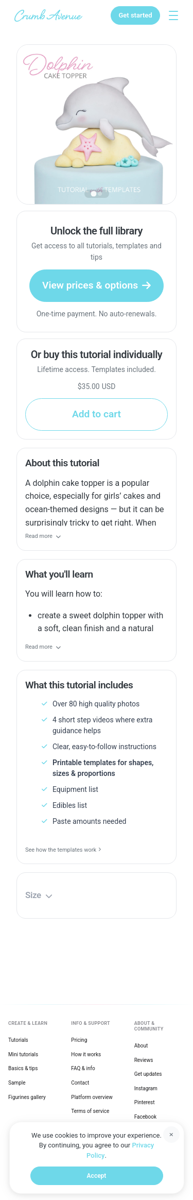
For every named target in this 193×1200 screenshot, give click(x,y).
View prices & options (96, 285)
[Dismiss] (171, 1134)
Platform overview (92, 1097)
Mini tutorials (23, 1054)
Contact (80, 1083)
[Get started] (135, 15)
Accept (97, 1175)
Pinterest (144, 1102)
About (141, 1046)
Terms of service (90, 1111)
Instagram (145, 1088)
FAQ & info (83, 1068)
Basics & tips (23, 1068)
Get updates (148, 1074)
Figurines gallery (27, 1097)
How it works (86, 1054)
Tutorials (18, 1040)
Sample (17, 1083)
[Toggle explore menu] (173, 15)
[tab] (93, 193)
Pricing (79, 1040)
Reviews (143, 1060)
